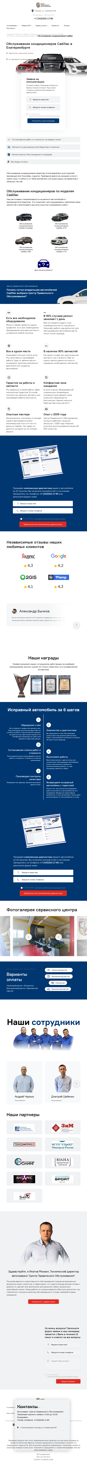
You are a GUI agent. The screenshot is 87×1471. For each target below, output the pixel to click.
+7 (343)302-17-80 (43, 18)
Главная (10, 34)
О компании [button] (12, 25)
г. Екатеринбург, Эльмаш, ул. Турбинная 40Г (37, 1427)
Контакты (11, 28)
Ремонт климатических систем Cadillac (47, 34)
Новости (55, 25)
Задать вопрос (68, 1381)
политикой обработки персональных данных (44, 116)
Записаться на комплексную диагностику (42, 524)
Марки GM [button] (26, 25)
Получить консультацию (43, 121)
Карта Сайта (11, 1413)
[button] (76, 625)
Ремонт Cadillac (22, 34)
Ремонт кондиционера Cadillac (22, 36)
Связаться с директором (43, 1301)
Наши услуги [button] (41, 25)
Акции (66, 25)
